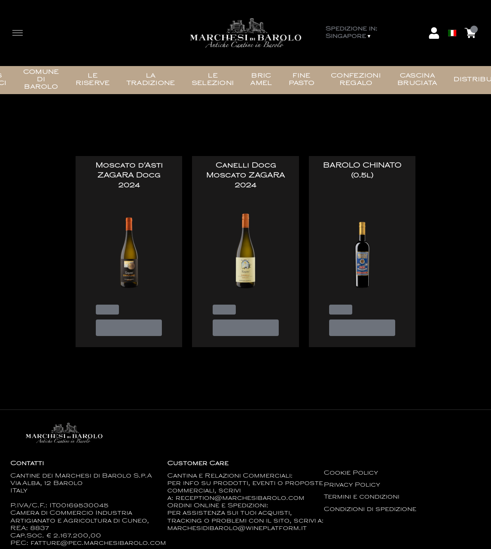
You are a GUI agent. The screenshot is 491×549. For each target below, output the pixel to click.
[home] (245, 33)
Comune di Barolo (41, 79)
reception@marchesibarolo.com (240, 498)
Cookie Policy (351, 473)
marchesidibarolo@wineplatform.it (237, 528)
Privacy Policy (352, 485)
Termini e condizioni (361, 497)
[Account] (434, 33)
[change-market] (375, 33)
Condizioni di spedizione (370, 509)
